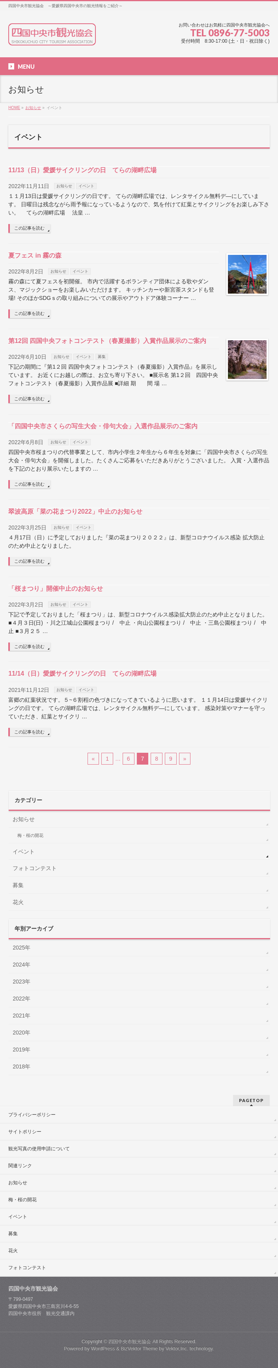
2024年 (21, 964)
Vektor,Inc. (177, 1348)
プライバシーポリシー (32, 1114)
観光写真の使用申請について (39, 1148)
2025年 (21, 947)
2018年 (21, 1066)
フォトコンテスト (35, 868)
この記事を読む (29, 228)
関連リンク (20, 1165)
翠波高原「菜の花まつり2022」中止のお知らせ (75, 511)
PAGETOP (251, 1100)
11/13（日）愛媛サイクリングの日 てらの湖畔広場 (82, 170)
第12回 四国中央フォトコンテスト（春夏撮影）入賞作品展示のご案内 (107, 340)
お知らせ (64, 186)
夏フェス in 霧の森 (35, 255)
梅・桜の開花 (30, 835)
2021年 (21, 1015)
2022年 (21, 998)
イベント (86, 186)
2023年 (21, 981)
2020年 (21, 1032)
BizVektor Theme (139, 1348)
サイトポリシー (24, 1131)
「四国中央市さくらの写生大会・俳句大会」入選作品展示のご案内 (103, 426)
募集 (102, 356)
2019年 (21, 1049)
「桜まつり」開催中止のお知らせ (55, 588)
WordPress (103, 1348)
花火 (18, 902)
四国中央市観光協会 (129, 1341)
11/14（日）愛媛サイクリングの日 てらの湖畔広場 (82, 673)
